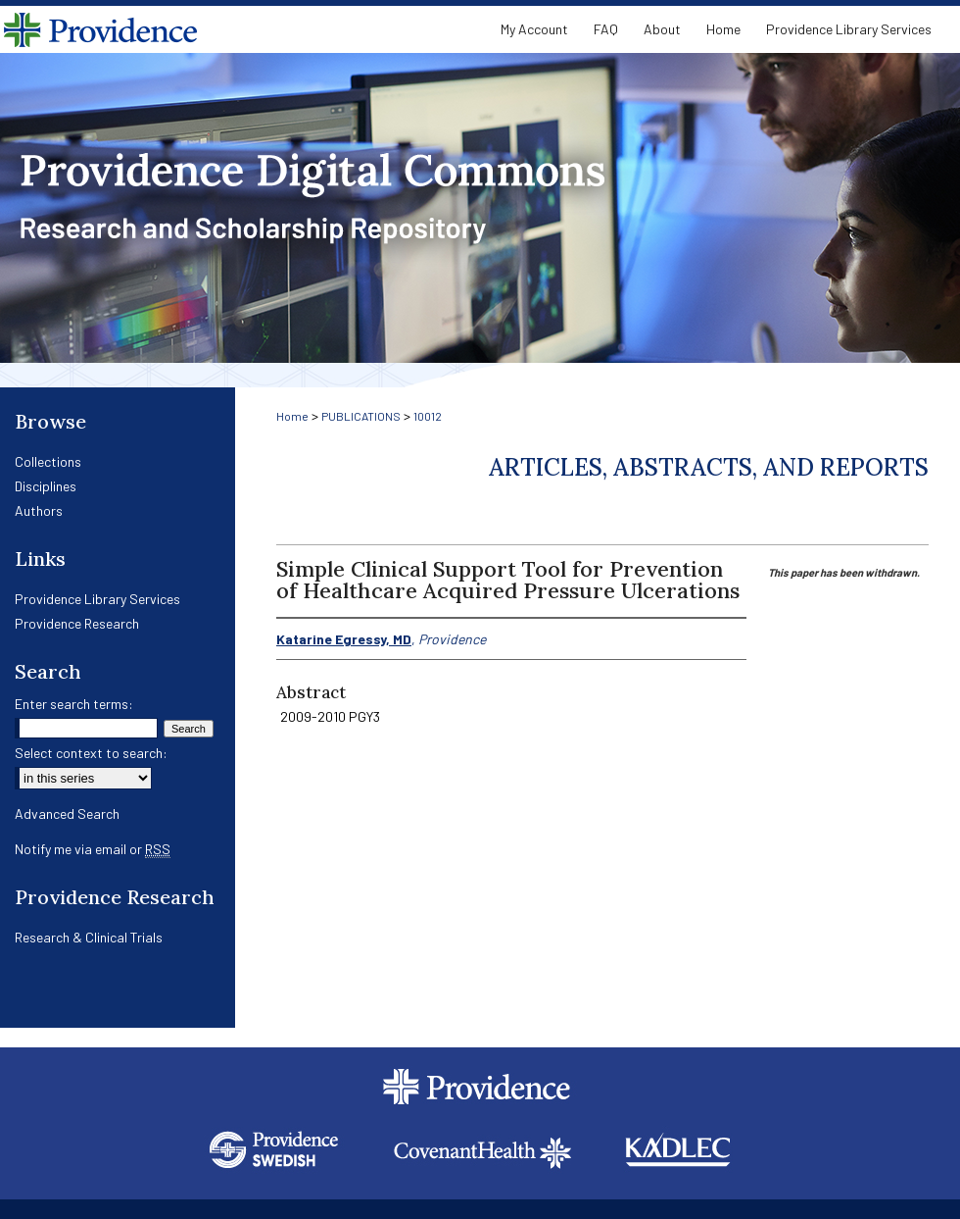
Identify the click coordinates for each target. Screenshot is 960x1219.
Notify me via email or (92, 848)
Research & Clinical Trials (89, 937)
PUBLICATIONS (361, 416)
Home (292, 416)
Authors (39, 510)
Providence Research (77, 623)
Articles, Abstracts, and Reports (709, 467)
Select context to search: (91, 752)
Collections (48, 461)
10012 (427, 416)
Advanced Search (67, 813)
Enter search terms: (74, 703)
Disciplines (45, 486)
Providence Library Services (97, 598)
